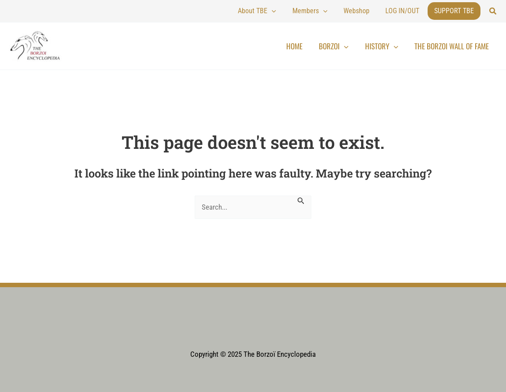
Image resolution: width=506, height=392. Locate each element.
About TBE (283, 11)
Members (328, 11)
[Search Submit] (303, 200)
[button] (493, 11)
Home (315, 46)
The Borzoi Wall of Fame (454, 46)
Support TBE (454, 11)
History (390, 46)
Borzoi (348, 46)
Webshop (367, 11)
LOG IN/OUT (406, 11)
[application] (297, 11)
